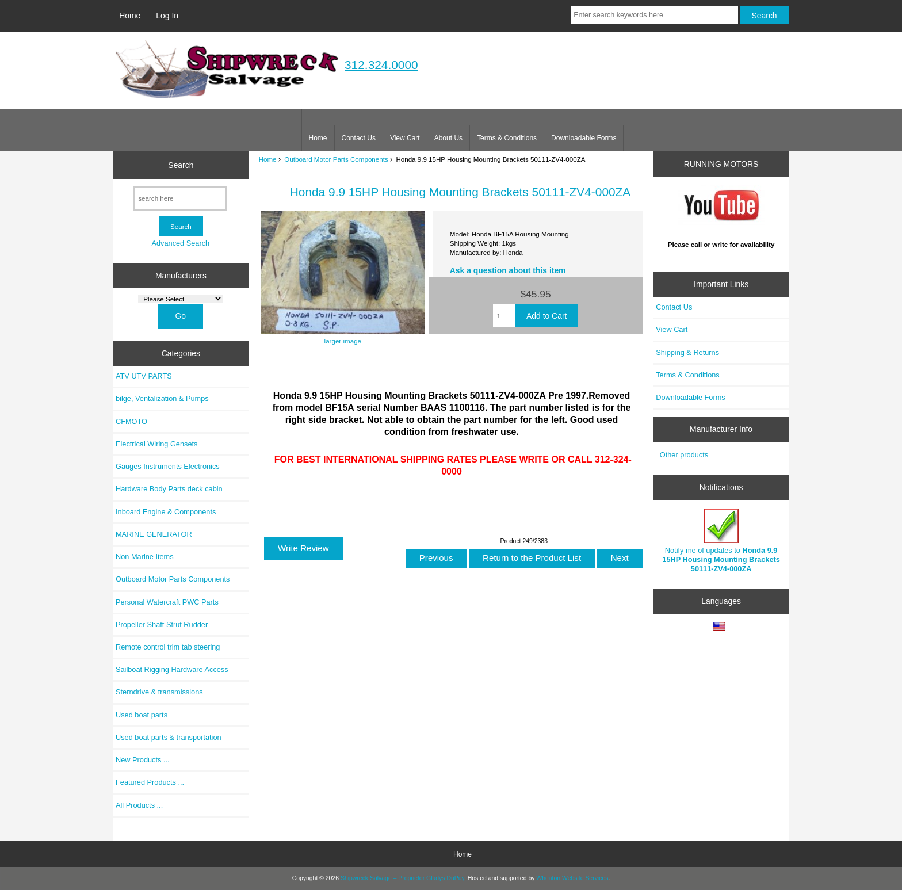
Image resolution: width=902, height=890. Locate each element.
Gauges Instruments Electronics (168, 466)
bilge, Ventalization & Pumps (162, 398)
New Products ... (143, 759)
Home (129, 15)
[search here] (180, 198)
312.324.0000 (381, 64)
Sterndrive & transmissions (159, 691)
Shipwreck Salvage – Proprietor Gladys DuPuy (402, 878)
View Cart (405, 138)
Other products (684, 454)
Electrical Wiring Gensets (156, 444)
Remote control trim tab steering (168, 647)
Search (180, 165)
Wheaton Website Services (572, 878)
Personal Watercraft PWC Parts (167, 602)
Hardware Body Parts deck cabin (169, 488)
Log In (167, 15)
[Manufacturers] (180, 299)
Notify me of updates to (721, 541)
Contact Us (359, 138)
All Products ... (139, 805)
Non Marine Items (145, 556)
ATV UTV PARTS (144, 376)
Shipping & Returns (687, 352)
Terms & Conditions (507, 138)
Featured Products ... (150, 782)
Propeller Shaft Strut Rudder (162, 624)
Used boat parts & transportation (168, 737)
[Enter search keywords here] (654, 15)
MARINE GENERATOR (154, 534)
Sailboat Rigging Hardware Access (172, 669)
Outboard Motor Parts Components (336, 159)
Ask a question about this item (508, 270)
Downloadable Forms (583, 138)
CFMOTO (131, 421)
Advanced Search (180, 243)
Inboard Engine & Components (166, 511)
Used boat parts (141, 715)
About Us (448, 138)
